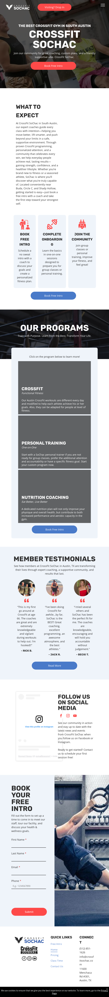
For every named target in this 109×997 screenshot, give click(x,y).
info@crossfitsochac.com (86, 960)
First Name (19, 839)
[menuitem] (61, 944)
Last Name (18, 853)
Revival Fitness (25, 756)
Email (15, 867)
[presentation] (32, 897)
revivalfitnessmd (43, 756)
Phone (16, 881)
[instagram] (68, 716)
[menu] (102, 5)
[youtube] (75, 716)
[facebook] (61, 716)
